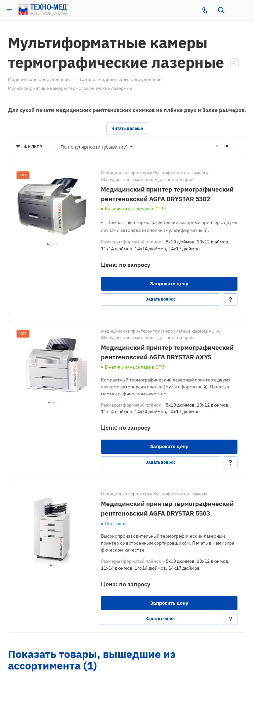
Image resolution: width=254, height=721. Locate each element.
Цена (108, 265)
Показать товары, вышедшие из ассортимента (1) (92, 659)
